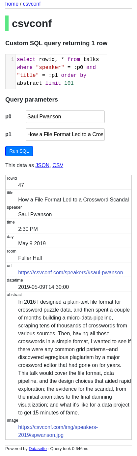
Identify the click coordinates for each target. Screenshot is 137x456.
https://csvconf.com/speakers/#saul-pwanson (70, 272)
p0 (8, 116)
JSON (43, 165)
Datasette (38, 448)
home (11, 4)
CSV (57, 165)
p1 (8, 134)
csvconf (32, 4)
